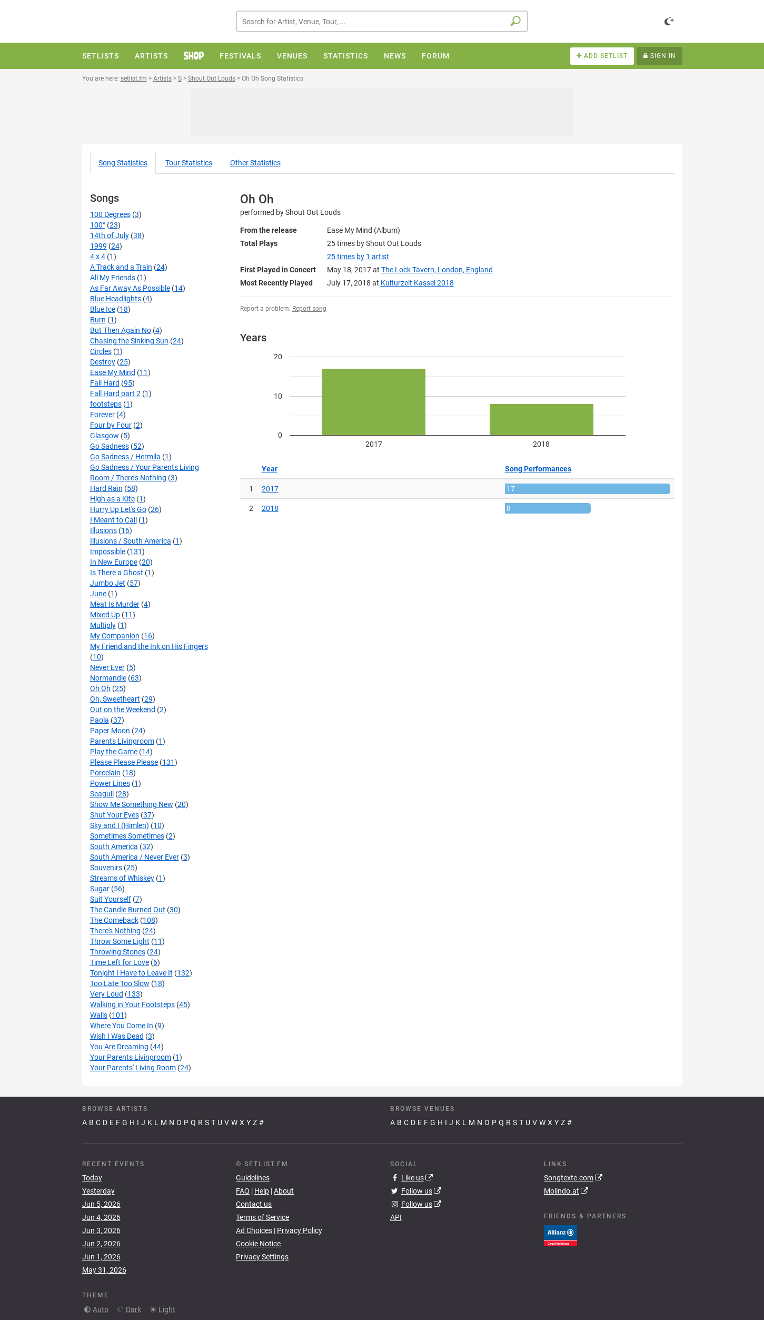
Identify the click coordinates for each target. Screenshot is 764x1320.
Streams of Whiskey (122, 878)
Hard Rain (106, 488)
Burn (98, 320)
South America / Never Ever (134, 857)
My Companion (115, 636)
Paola (99, 720)
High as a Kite (112, 499)
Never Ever (107, 667)
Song (122, 163)
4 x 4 (97, 256)
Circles (101, 351)
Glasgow (104, 435)
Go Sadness (109, 446)
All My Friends (112, 277)
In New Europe (113, 562)
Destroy (102, 362)
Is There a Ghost (116, 572)
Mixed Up (105, 614)
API (396, 1217)
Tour (188, 163)
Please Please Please (124, 762)
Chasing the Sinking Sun (129, 341)
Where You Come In (121, 1025)
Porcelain (105, 773)
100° (97, 225)
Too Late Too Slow (120, 983)
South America (114, 846)
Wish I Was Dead (117, 1036)
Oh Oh (100, 688)
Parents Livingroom (122, 741)
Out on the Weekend (122, 709)
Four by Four (111, 425)
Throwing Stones (117, 952)
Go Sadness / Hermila (125, 456)
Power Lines (110, 783)
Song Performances (538, 469)
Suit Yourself (110, 899)
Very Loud (106, 994)
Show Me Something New (131, 804)
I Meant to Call (113, 520)
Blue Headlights (115, 298)
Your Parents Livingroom (130, 1057)
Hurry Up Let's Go (118, 509)
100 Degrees (110, 214)
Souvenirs (106, 867)
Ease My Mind (112, 372)
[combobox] (382, 21)
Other (255, 163)
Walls (98, 1015)
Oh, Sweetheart (115, 699)
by (358, 256)
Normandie (108, 678)
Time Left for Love (119, 962)
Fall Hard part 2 (115, 393)
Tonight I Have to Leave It (131, 973)
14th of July (109, 235)
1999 (98, 246)
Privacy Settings (262, 1257)
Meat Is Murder (115, 604)
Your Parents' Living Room (133, 1067)
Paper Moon (110, 730)
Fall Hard (105, 383)
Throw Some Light (120, 941)
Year (269, 469)
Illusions (103, 530)
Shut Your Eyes (114, 815)
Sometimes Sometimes (127, 836)
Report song (309, 308)
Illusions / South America (130, 541)
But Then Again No (120, 330)
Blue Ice (102, 309)
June (98, 593)
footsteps (106, 404)
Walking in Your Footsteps (132, 1004)
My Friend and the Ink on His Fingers (149, 646)
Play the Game (113, 751)
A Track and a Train (121, 267)
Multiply (103, 625)
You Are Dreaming (119, 1046)
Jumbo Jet (107, 583)
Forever (102, 414)
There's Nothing (115, 931)
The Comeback (114, 920)
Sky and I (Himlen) (119, 825)
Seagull (102, 794)
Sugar (100, 888)
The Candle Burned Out (127, 909)
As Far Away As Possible (130, 288)
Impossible (107, 551)
